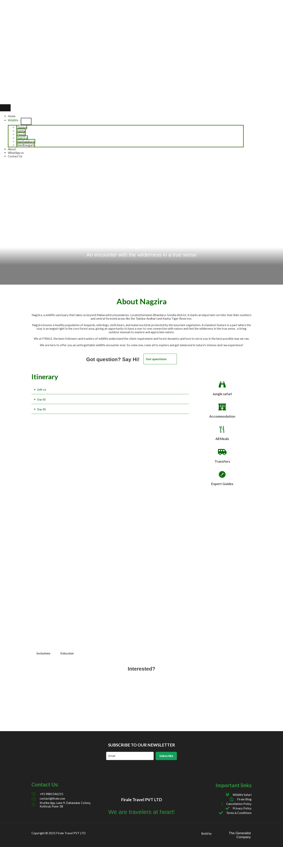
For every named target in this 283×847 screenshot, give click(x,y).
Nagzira (22, 138)
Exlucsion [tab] (67, 653)
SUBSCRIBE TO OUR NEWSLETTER (141, 744)
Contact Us (15, 156)
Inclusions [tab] (43, 653)
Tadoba (22, 127)
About (12, 149)
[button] (110, 389)
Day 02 (41, 399)
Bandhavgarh (25, 145)
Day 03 (41, 409)
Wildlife (13, 120)
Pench (21, 134)
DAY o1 (41, 389)
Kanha (21, 131)
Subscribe (166, 756)
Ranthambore (26, 141)
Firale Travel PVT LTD (141, 799)
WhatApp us (16, 152)
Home (12, 116)
